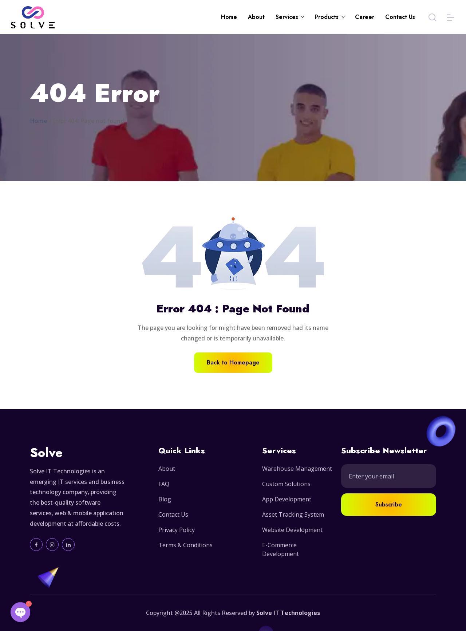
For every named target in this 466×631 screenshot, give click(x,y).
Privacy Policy (176, 530)
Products (327, 17)
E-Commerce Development (280, 549)
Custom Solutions (286, 484)
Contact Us (400, 17)
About (256, 17)
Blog (164, 499)
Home (229, 17)
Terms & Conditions (185, 545)
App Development (286, 499)
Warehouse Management (297, 469)
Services (287, 17)
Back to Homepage (233, 362)
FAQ (163, 484)
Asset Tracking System (293, 514)
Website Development (292, 530)
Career (364, 17)
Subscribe (388, 504)
